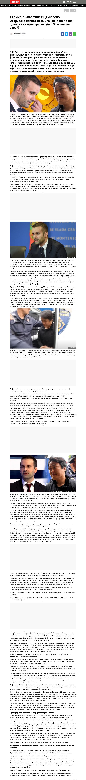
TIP (51, 5)
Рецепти (20, 5)
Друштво (7, 5)
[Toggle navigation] (74, 2)
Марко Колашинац (20, 33)
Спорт (46, 5)
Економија (27, 5)
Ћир (60, 2)
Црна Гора (14, 11)
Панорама (56, 5)
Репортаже (40, 5)
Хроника (14, 5)
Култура (68, 5)
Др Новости (75, 5)
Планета (33, 5)
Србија (82, 5)
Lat (58, 2)
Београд (62, 5)
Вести (2, 5)
